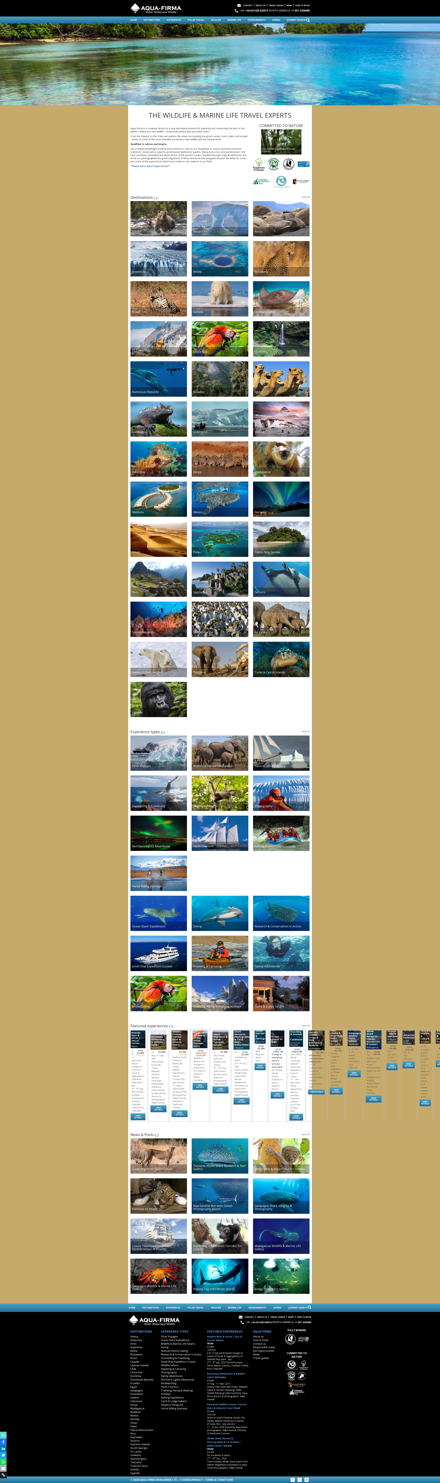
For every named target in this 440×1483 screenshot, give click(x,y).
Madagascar (137, 1408)
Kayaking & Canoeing (173, 1369)
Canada (134, 1361)
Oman (133, 1422)
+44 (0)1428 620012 (256, 10)
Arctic (133, 1343)
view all (306, 196)
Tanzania (135, 1462)
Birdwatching (169, 1383)
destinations (152, 19)
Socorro (135, 1440)
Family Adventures (172, 1376)
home (133, 19)
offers (276, 19)
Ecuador (135, 1383)
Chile (133, 1369)
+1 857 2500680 (300, 10)
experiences (174, 19)
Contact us (259, 1343)
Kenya (134, 1405)
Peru (133, 1433)
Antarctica (136, 1340)
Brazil (133, 1358)
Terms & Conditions (219, 1480)
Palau (133, 1426)
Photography (169, 1372)
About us (258, 1336)
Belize (133, 1351)
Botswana (136, 1354)
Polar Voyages (169, 1336)
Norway (135, 1419)
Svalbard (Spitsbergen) (138, 1456)
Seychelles (136, 1437)
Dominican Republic (142, 1379)
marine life (234, 19)
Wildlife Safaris (169, 1365)
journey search (298, 20)
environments (256, 19)
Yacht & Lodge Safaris (174, 1401)
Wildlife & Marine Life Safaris (178, 1343)
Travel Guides (276, 5)
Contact (248, 5)
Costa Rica (136, 1372)
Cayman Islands (139, 1365)
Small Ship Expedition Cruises (178, 1361)
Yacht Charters (169, 1387)
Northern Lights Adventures (178, 1379)
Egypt (133, 1387)
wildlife (216, 19)
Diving (165, 1347)
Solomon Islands (140, 1444)
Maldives (135, 1412)
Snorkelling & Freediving (175, 1358)
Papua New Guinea (141, 1430)
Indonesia (136, 1401)
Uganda (135, 1473)
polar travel (196, 19)
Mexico (134, 1415)
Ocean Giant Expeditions (175, 1340)
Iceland (134, 1397)
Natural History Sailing (174, 1351)
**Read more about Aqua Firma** (150, 166)
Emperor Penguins (172, 1405)
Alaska (134, 1336)
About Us (260, 5)
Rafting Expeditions (172, 1397)
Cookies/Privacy (191, 1480)
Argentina (136, 1347)
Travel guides (261, 1358)
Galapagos (136, 1390)
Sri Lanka (135, 1451)
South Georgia (138, 1448)
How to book (302, 5)
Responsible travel (264, 1347)
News (289, 5)
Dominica (135, 1376)
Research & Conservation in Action (181, 1354)
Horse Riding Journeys (174, 1408)
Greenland (136, 1394)
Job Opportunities (263, 1351)
